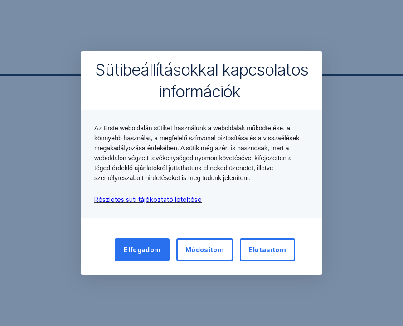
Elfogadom (142, 250)
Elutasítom (267, 250)
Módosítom (204, 250)
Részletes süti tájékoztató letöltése (148, 199)
